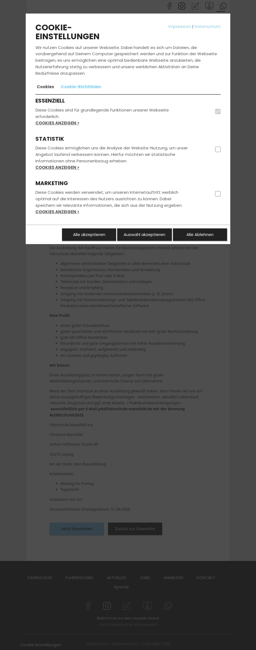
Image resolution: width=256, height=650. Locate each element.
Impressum (180, 26)
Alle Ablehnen (200, 234)
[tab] (45, 87)
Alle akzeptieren (89, 234)
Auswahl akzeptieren (144, 234)
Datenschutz (208, 26)
